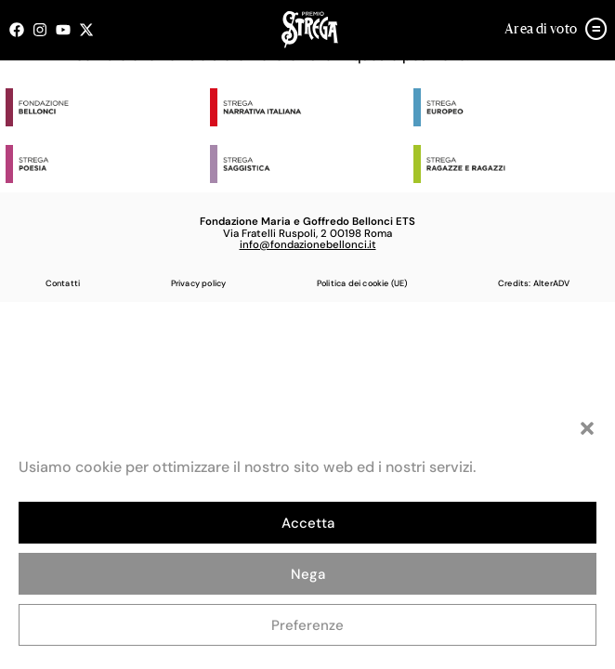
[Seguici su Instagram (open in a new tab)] (44, 29)
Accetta (307, 523)
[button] (587, 428)
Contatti (63, 283)
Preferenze (307, 625)
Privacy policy (199, 283)
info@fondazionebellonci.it (308, 245)
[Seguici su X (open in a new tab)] (90, 29)
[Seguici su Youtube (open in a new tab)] (67, 29)
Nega (308, 574)
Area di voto (541, 29)
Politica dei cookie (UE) (362, 283)
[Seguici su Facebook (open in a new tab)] (21, 29)
